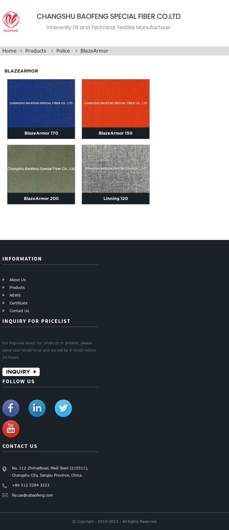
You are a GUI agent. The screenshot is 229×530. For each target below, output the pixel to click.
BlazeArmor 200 (41, 198)
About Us (18, 280)
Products (35, 50)
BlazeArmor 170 (41, 133)
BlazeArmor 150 (115, 133)
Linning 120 (115, 198)
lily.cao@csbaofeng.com (32, 495)
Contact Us (19, 311)
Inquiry (18, 372)
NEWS (15, 295)
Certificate (18, 303)
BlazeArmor (95, 50)
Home (9, 50)
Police (63, 50)
